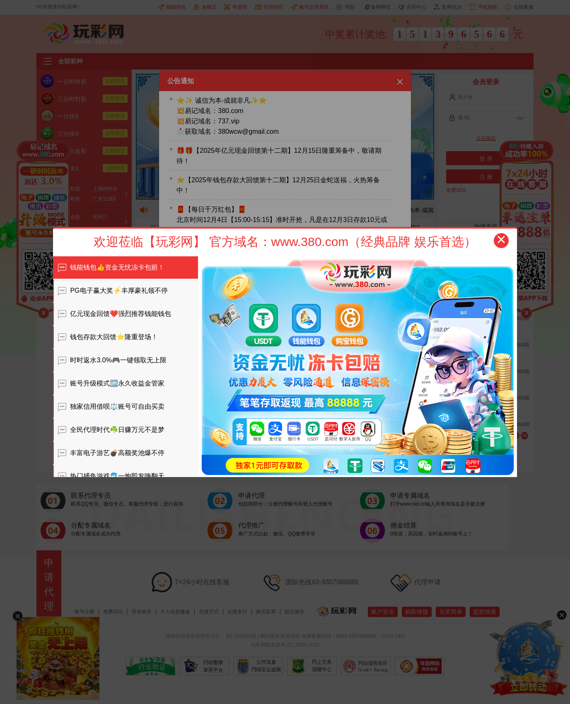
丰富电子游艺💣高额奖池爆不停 (111, 452)
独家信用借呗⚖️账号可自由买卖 (111, 406)
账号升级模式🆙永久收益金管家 (111, 383)
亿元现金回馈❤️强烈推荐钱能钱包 (114, 313)
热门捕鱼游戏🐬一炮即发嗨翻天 (111, 476)
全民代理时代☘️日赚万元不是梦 (111, 429)
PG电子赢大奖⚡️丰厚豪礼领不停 (113, 290)
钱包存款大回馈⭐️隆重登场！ (108, 336)
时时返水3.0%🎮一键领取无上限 (112, 360)
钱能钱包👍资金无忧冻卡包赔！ (111, 267)
